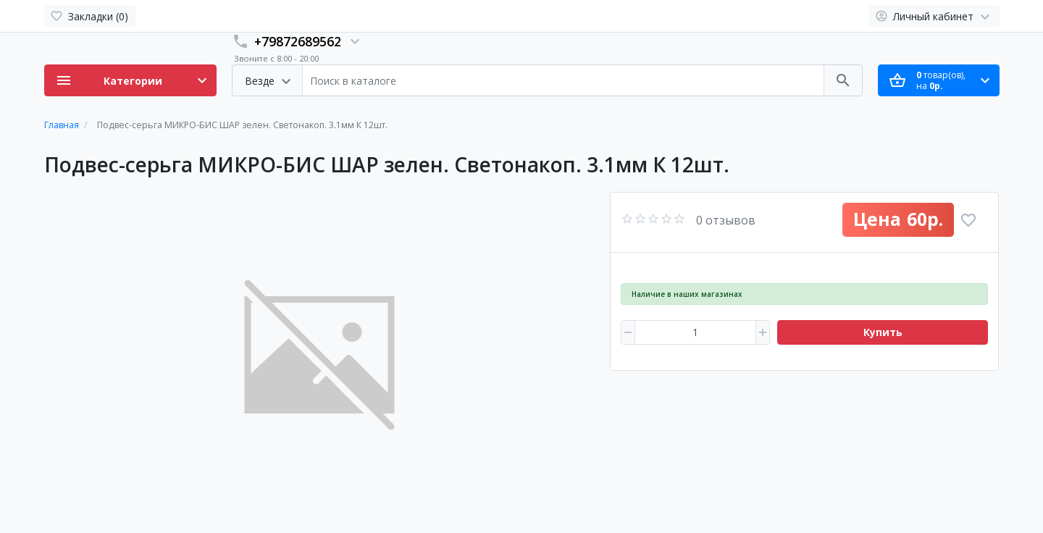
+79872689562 (297, 41)
